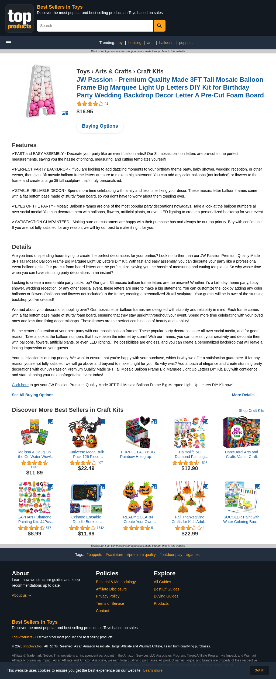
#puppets (94, 554)
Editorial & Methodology (116, 582)
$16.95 (85, 111)
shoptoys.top (32, 646)
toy (120, 42)
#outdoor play (171, 554)
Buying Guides (166, 596)
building (134, 42)
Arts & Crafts (113, 71)
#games (192, 554)
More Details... (245, 395)
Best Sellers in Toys (60, 7)
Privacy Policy (107, 596)
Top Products (22, 637)
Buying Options (100, 126)
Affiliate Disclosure (111, 589)
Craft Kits (150, 71)
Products (161, 603)
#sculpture (114, 554)
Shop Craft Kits (251, 410)
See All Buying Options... (34, 395)
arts (150, 42)
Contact (102, 611)
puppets (185, 42)
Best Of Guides (167, 589)
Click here (20, 385)
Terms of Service (110, 603)
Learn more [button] (153, 670)
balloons (166, 42)
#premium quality (141, 554)
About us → (22, 595)
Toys (83, 71)
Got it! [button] (259, 670)
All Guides (162, 582)
